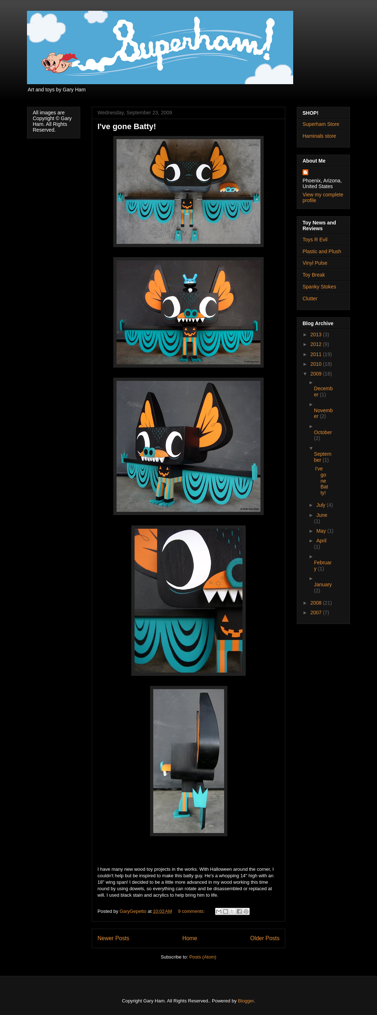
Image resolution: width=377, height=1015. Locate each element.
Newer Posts (113, 938)
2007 (316, 612)
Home (189, 938)
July (321, 505)
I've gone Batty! (126, 126)
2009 (316, 374)
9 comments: (192, 911)
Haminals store (319, 136)
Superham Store (321, 124)
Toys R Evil (315, 239)
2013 (316, 334)
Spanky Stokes (319, 287)
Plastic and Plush (322, 251)
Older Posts (265, 938)
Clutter (310, 298)
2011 (316, 354)
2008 (316, 603)
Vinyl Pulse (315, 263)
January (323, 584)
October (323, 432)
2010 (316, 364)
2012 (316, 344)
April (321, 540)
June (321, 515)
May (321, 531)
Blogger (246, 1000)
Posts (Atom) (202, 957)
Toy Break (314, 275)
